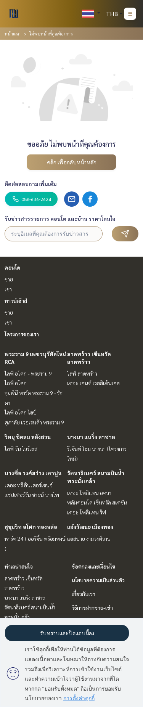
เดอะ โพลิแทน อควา (89, 492)
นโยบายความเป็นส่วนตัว (98, 580)
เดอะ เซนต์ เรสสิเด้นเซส (93, 382)
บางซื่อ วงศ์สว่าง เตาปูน (33, 472)
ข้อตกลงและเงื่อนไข (93, 566)
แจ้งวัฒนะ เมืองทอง (90, 526)
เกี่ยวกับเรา (83, 593)
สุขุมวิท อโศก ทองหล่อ (31, 526)
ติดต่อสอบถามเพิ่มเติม (31, 183)
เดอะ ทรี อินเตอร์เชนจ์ (29, 485)
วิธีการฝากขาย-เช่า (92, 607)
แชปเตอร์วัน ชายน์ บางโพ (32, 494)
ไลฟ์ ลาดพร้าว (82, 373)
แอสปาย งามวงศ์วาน (89, 538)
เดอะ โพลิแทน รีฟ (86, 512)
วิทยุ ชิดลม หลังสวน (28, 436)
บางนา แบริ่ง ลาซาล (91, 436)
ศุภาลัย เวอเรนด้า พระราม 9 (34, 422)
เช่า (8, 289)
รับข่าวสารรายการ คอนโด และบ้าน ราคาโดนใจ (60, 218)
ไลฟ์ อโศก (16, 382)
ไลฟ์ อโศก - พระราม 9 (28, 373)
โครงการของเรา (22, 334)
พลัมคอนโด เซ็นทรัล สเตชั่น (97, 502)
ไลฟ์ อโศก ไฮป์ (21, 412)
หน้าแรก (13, 34)
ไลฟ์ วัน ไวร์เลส (21, 448)
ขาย (9, 279)
